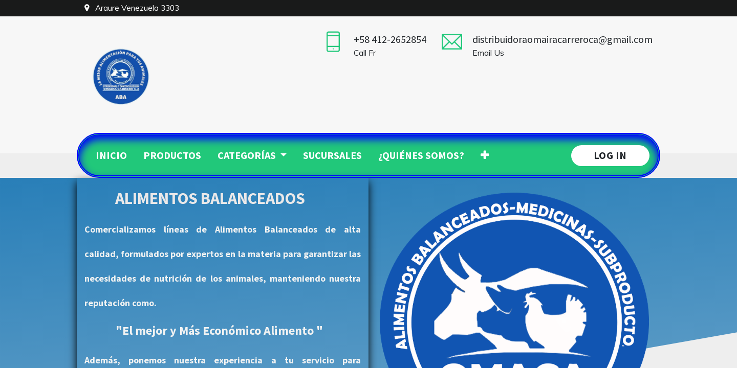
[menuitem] (111, 155)
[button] (484, 155)
